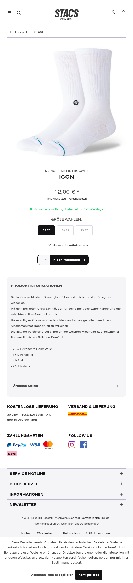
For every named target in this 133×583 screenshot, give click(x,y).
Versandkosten (90, 518)
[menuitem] (9, 13)
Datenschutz (71, 533)
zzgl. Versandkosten (74, 199)
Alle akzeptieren (60, 575)
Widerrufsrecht (47, 533)
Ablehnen (38, 575)
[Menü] (9, 14)
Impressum (105, 533)
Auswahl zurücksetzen (68, 245)
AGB (89, 533)
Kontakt (26, 533)
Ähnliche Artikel (25, 386)
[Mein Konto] (115, 12)
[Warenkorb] (123, 12)
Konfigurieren (88, 575)
